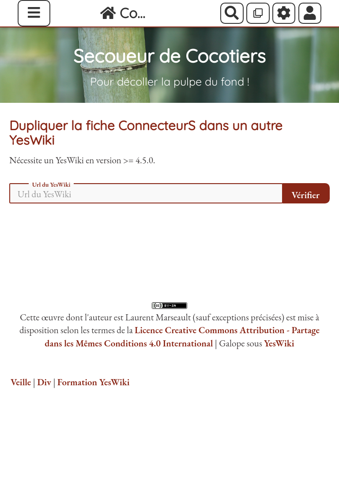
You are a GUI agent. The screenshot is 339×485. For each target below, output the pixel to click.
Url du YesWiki (51, 184)
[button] (310, 13)
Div (44, 382)
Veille (21, 382)
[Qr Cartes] (258, 13)
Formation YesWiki (93, 382)
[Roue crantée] (284, 13)
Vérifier (306, 195)
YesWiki (279, 343)
